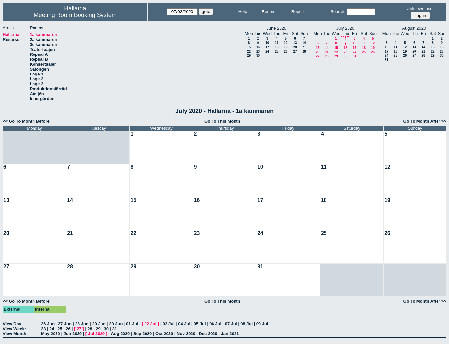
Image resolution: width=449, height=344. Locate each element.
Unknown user (420, 8)
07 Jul (231, 323)
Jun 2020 (72, 333)
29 (249, 55)
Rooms (268, 11)
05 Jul (200, 323)
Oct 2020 (164, 333)
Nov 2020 (186, 333)
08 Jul (246, 323)
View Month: (15, 333)
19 (285, 47)
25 (276, 51)
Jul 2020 (96, 333)
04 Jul (184, 323)
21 (304, 47)
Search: (337, 11)
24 (267, 51)
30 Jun (116, 323)
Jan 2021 (230, 333)
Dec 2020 (208, 333)
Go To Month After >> (424, 121)
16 (258, 47)
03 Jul (169, 323)
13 (295, 43)
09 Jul (262, 323)
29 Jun (98, 323)
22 (249, 51)
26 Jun (48, 323)
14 (304, 43)
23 (258, 51)
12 (285, 43)
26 (285, 51)
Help (242, 11)
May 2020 (50, 333)
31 (354, 56)
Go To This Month (222, 121)
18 (276, 47)
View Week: (14, 328)
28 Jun (82, 323)
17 (267, 47)
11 (276, 43)
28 (304, 51)
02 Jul (150, 323)
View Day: (13, 323)
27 (295, 51)
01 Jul (132, 323)
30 (258, 55)
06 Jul (215, 323)
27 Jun (65, 323)
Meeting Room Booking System (75, 15)
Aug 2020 (120, 333)
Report (297, 11)
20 (295, 47)
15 (249, 47)
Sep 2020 (142, 333)
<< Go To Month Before (26, 121)
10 (267, 43)
